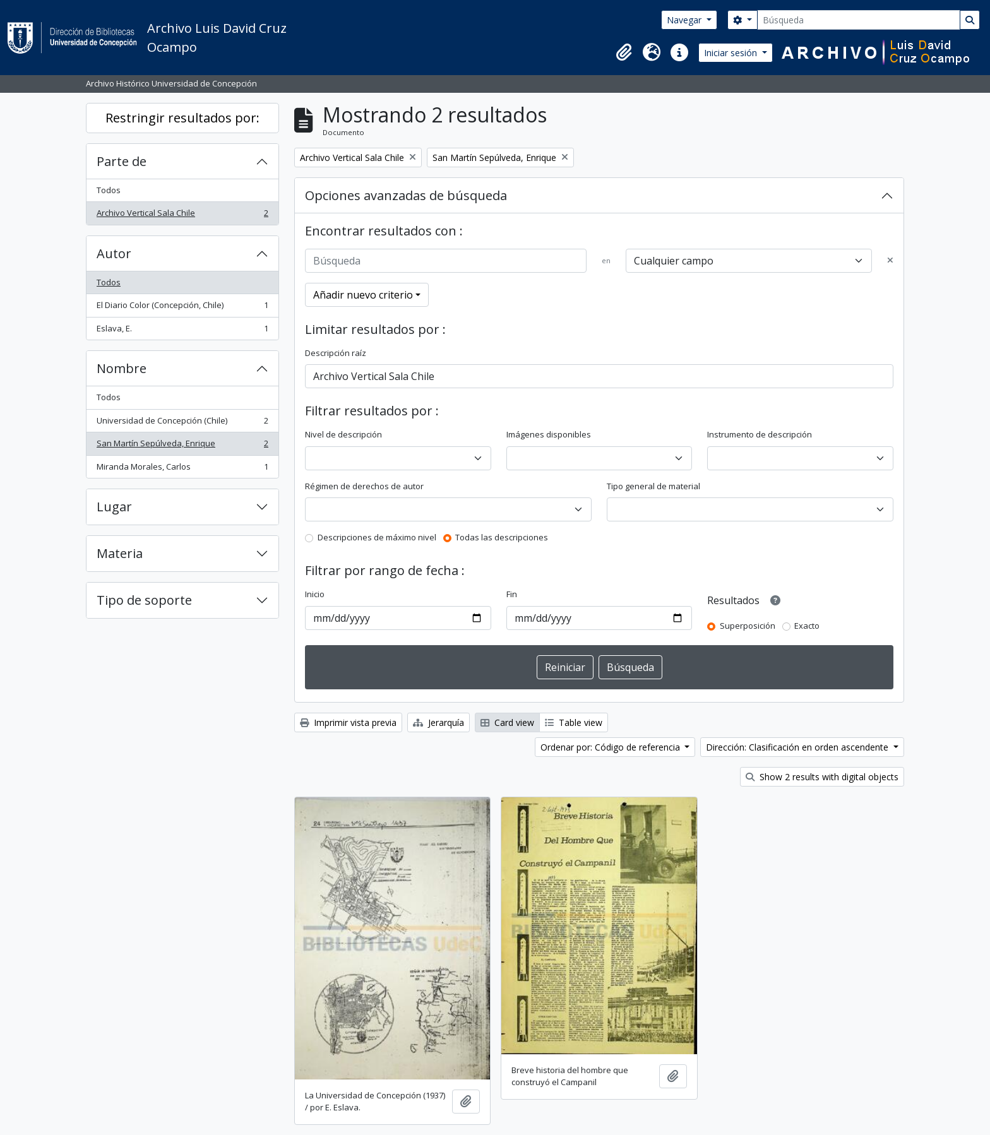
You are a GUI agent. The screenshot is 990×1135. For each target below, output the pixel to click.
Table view (573, 722)
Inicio (315, 594)
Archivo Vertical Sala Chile (182, 215)
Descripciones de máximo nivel (377, 537)
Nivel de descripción (343, 434)
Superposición (747, 625)
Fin (511, 594)
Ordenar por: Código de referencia (611, 747)
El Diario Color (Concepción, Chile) (182, 307)
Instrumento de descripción (759, 434)
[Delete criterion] (890, 260)
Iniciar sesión (732, 53)
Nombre (121, 368)
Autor (114, 253)
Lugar (114, 506)
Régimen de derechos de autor (364, 486)
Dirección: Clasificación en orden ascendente (798, 747)
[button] (624, 52)
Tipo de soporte (144, 600)
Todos (109, 190)
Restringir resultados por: (182, 117)
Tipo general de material (653, 486)
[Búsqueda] (858, 20)
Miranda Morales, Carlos (182, 469)
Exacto (807, 625)
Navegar (685, 20)
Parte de (121, 161)
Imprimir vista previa (348, 722)
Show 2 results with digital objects (822, 777)
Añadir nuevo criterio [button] (363, 295)
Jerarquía (438, 722)
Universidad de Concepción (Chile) (182, 423)
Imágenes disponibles (548, 434)
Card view (507, 722)
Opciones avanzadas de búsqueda (406, 195)
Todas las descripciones (501, 537)
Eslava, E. (182, 331)
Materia (120, 553)
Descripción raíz (335, 353)
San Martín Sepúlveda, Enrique (182, 446)
